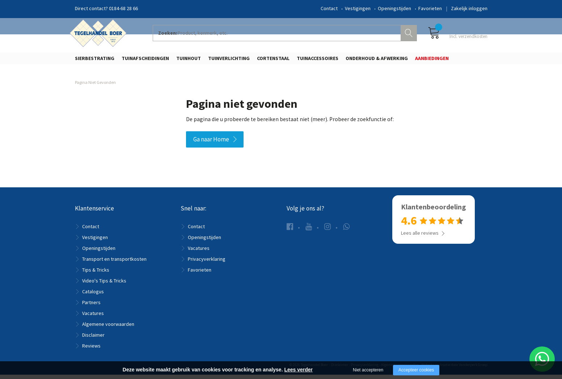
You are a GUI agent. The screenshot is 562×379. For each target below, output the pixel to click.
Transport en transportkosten (114, 263)
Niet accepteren (368, 369)
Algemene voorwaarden (108, 328)
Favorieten (430, 8)
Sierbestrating (94, 60)
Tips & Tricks (95, 274)
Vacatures (93, 317)
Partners (91, 306)
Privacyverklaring (206, 263)
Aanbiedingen (432, 60)
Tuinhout (188, 60)
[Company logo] (100, 34)
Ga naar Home (211, 144)
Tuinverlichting (229, 60)
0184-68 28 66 (123, 8)
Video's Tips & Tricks (104, 285)
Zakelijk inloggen (469, 8)
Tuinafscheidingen (145, 60)
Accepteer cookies (416, 369)
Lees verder (298, 369)
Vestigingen (358, 8)
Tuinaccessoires (317, 60)
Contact (329, 8)
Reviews (91, 350)
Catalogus (93, 296)
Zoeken (409, 34)
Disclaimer (93, 339)
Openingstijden (394, 8)
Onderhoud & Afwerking (377, 60)
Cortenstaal (273, 60)
